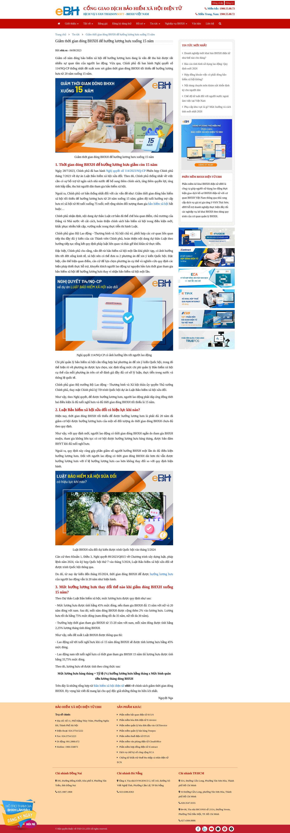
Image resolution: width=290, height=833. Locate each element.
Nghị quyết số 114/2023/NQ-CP (126, 170)
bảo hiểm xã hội (158, 203)
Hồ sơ (140, 23)
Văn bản (196, 23)
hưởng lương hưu (161, 574)
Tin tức (155, 23)
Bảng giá (102, 23)
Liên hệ (210, 23)
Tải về (88, 23)
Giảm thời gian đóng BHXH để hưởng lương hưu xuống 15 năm (120, 34)
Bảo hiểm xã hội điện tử (109, 685)
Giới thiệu (72, 23)
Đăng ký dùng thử (121, 23)
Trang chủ (60, 34)
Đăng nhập (217, 2)
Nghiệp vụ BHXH (176, 23)
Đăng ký (230, 2)
